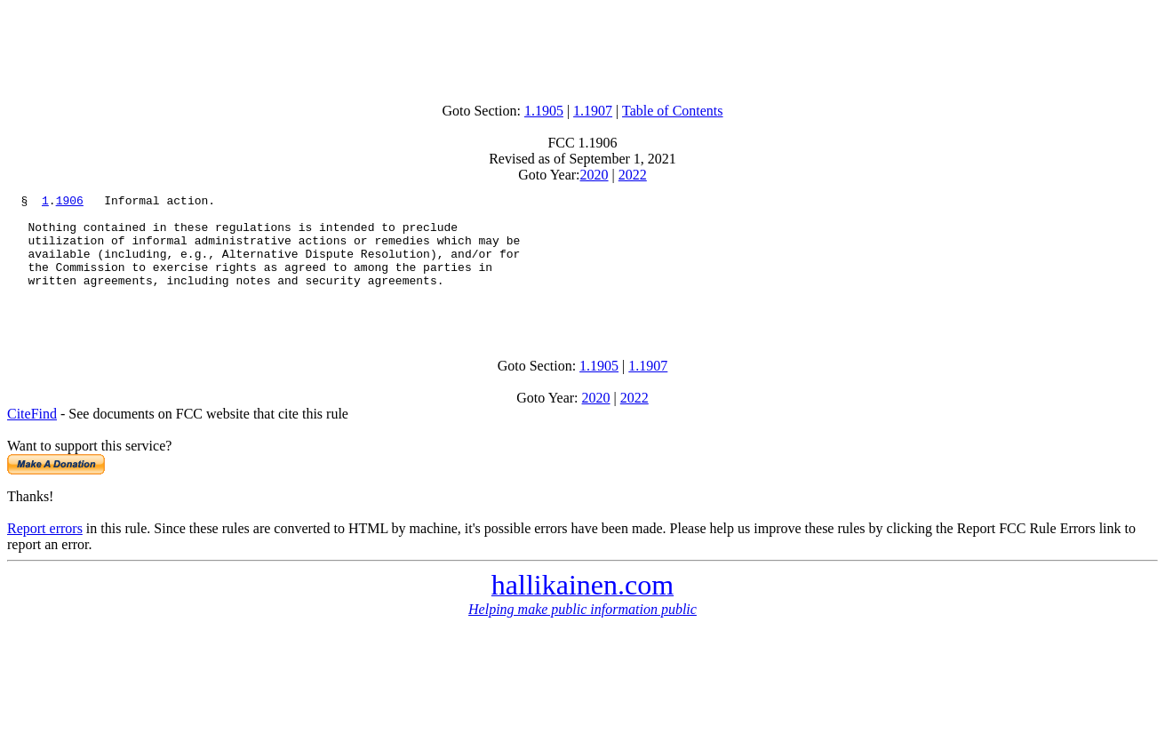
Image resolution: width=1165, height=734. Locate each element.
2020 (594, 174)
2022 (632, 174)
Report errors (45, 552)
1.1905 (543, 110)
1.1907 (592, 110)
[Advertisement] (582, 47)
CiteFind (32, 437)
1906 (70, 203)
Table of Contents (672, 110)
